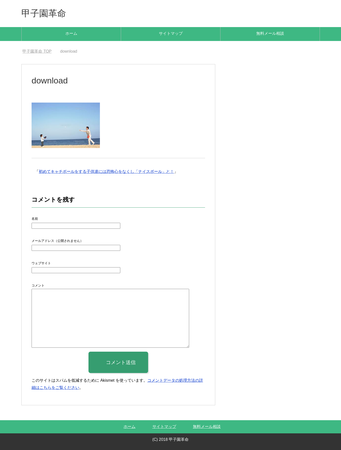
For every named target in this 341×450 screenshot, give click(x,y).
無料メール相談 (270, 33)
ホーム (71, 33)
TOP (36, 51)
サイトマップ (171, 33)
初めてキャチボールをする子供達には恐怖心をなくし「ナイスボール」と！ (106, 171)
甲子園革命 (43, 13)
